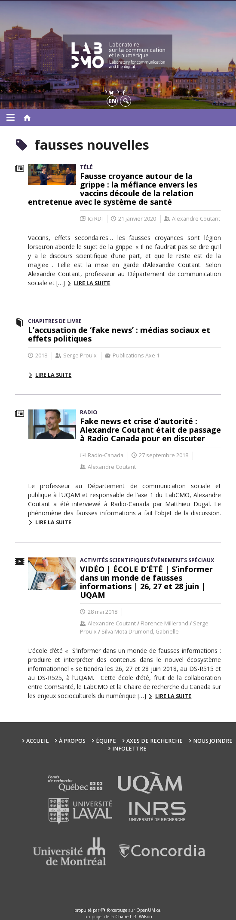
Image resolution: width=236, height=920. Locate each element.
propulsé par (87, 910)
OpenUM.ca (148, 910)
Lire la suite (92, 283)
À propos (72, 741)
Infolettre (129, 748)
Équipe (106, 741)
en (112, 101)
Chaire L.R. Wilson (133, 917)
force (117, 910)
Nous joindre (213, 741)
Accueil (37, 741)
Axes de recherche (154, 741)
